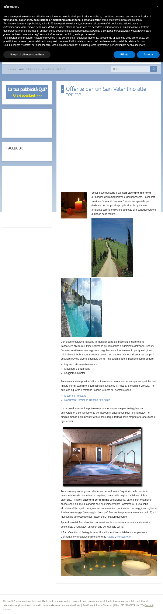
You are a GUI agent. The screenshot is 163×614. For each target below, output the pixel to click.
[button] (157, 6)
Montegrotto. (123, 536)
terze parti (59, 23)
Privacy (7, 609)
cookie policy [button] (134, 19)
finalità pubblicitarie (77, 30)
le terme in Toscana (75, 395)
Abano (110, 536)
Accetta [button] (148, 54)
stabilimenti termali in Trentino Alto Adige (87, 400)
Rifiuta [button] (124, 54)
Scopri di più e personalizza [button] (27, 54)
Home (21, 69)
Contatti (149, 605)
